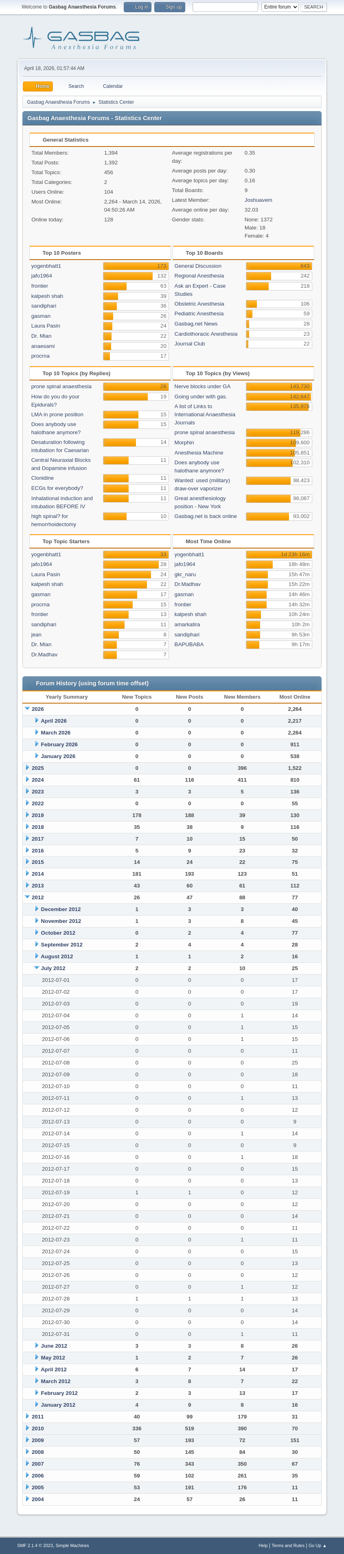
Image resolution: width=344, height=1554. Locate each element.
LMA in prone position (57, 414)
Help (263, 1545)
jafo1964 (41, 276)
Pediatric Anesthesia (199, 313)
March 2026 (56, 733)
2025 (38, 768)
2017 (38, 839)
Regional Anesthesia (199, 276)
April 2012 (54, 1369)
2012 (38, 897)
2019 (38, 815)
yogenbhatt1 (46, 266)
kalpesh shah (47, 296)
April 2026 (54, 721)
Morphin (184, 442)
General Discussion (198, 266)
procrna (40, 356)
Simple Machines (72, 1545)
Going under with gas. (201, 396)
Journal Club (190, 344)
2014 (38, 874)
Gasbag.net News (196, 324)
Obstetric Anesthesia (199, 304)
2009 (38, 1440)
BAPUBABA (189, 644)
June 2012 (54, 1346)
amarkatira (187, 624)
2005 (38, 1487)
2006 (38, 1476)
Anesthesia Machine (199, 453)
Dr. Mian (41, 336)
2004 (38, 1499)
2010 (38, 1428)
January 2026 (58, 756)
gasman (40, 316)
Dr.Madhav (44, 654)
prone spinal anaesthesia (61, 386)
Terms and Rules (288, 1545)
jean (36, 635)
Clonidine (42, 478)
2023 (38, 792)
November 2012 (61, 921)
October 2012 (58, 933)
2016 (38, 851)
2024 (38, 780)
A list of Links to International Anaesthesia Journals (205, 414)
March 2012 (56, 1381)
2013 (38, 886)
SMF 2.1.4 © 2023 (35, 1545)
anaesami (43, 346)
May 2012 (53, 1358)
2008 (38, 1452)
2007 (38, 1464)
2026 (38, 709)
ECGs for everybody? (57, 488)
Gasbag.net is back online (206, 516)
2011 (38, 1417)
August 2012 (57, 956)
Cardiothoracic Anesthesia (206, 334)
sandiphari (44, 306)
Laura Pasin (45, 326)
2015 (38, 862)
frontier (39, 286)
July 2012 (53, 968)
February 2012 (59, 1393)
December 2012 (61, 909)
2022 (38, 803)
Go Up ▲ (318, 1545)
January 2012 (58, 1405)
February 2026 (59, 744)
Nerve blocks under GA (203, 386)
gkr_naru (185, 574)
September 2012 (62, 945)
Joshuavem (258, 200)
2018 (38, 827)
